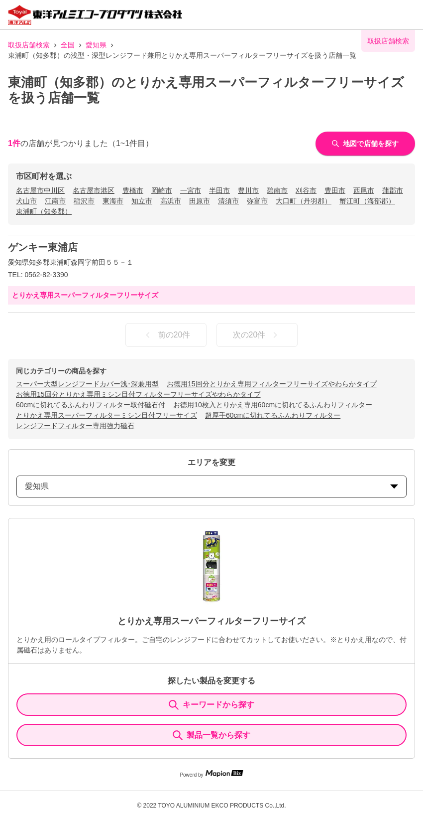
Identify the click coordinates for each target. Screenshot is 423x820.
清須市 (228, 201)
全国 (68, 45)
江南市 (55, 201)
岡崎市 (161, 190)
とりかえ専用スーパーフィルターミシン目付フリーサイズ (106, 415)
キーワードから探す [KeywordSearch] (211, 705)
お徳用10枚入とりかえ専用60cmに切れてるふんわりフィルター (272, 405)
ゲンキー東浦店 (43, 247)
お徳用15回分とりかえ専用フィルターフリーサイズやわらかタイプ (272, 384)
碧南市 (277, 190)
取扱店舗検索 (29, 45)
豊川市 (248, 190)
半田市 (219, 190)
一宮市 (190, 190)
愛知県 (96, 45)
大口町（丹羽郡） (303, 201)
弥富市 (257, 201)
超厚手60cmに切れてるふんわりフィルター (272, 415)
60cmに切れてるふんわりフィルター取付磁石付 (90, 405)
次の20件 (257, 335)
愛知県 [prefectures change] (211, 486)
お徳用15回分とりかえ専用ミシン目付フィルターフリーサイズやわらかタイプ (138, 394)
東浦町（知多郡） (44, 211)
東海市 (113, 201)
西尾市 (363, 190)
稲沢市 (84, 201)
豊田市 (334, 190)
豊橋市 (132, 190)
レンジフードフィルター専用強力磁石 (75, 426)
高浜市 (170, 201)
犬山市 (26, 201)
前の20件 (166, 335)
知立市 (141, 201)
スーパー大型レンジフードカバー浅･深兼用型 (87, 384)
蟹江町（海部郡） (367, 201)
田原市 (199, 201)
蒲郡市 (392, 190)
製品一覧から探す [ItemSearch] (211, 735)
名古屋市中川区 (40, 190)
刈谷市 (306, 190)
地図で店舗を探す (365, 144)
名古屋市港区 (93, 190)
